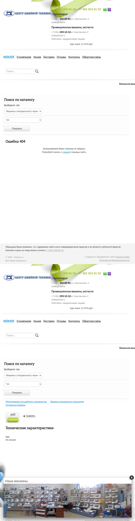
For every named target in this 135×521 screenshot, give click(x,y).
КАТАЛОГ (8, 57)
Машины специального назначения (67, 402)
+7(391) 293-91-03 (64, 9)
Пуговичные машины (15, 405)
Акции (37, 57)
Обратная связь (91, 57)
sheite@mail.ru (58, 22)
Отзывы (61, 57)
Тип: (7, 437)
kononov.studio (123, 257)
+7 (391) (61, 19)
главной (66, 152)
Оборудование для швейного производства (26, 402)
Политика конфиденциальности (114, 260)
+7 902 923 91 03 (89, 9)
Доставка (48, 57)
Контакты (74, 57)
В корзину (13, 419)
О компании (24, 57)
